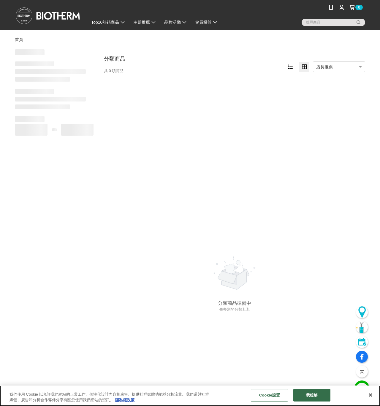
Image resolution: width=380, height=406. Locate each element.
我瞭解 (312, 395)
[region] (190, 396)
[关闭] (370, 395)
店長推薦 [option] (324, 66)
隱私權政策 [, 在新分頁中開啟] (124, 400)
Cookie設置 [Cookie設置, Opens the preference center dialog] (269, 395)
